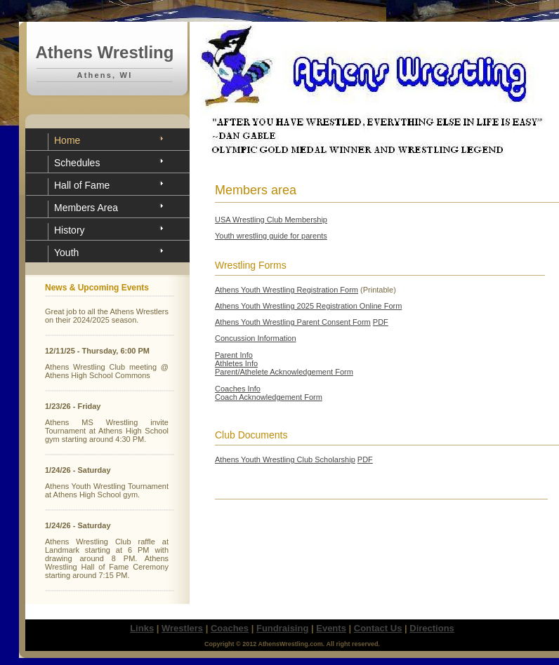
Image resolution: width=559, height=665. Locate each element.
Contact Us (378, 628)
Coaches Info (238, 388)
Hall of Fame (82, 185)
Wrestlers (182, 628)
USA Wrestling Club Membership (271, 219)
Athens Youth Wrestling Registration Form (286, 290)
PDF (380, 322)
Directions (431, 628)
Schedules (77, 162)
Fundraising (282, 628)
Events (331, 628)
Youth (66, 252)
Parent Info (234, 355)
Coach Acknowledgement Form (268, 397)
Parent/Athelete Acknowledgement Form (284, 372)
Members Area (86, 207)
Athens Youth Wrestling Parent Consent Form (293, 322)
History (69, 230)
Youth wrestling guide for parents (271, 235)
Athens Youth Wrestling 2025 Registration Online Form (308, 306)
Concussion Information (255, 338)
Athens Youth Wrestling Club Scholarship (285, 459)
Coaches (230, 628)
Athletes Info (236, 363)
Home (67, 140)
